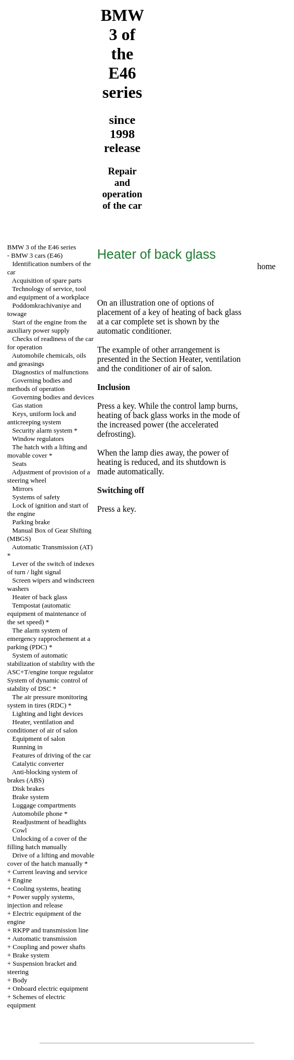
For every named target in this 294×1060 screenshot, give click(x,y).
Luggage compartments (44, 805)
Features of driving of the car (51, 755)
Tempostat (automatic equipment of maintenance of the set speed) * (46, 613)
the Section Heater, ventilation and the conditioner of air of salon (169, 364)
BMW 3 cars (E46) (36, 255)
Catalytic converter (38, 763)
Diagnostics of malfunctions (50, 372)
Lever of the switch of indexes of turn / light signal (51, 568)
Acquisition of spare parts (47, 280)
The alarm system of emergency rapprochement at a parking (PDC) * (49, 638)
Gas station (27, 405)
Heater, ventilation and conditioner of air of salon (42, 726)
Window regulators (37, 439)
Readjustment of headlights (49, 822)
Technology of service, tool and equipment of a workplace (48, 293)
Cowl (19, 830)
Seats (19, 464)
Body (19, 980)
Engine (22, 880)
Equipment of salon (39, 738)
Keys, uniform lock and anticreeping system (41, 418)
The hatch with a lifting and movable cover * (47, 451)
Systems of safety (36, 497)
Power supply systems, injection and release (40, 901)
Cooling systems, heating (46, 888)
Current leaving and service (49, 872)
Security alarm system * (45, 430)
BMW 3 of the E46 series (41, 247)
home (266, 266)
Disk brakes (28, 788)
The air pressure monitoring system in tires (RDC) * (47, 701)
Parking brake (31, 522)
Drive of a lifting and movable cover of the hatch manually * (51, 859)
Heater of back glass (40, 597)
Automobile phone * (40, 813)
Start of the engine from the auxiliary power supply (47, 326)
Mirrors (22, 489)
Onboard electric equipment (50, 988)
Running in (27, 747)
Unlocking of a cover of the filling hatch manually (47, 843)
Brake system (30, 797)
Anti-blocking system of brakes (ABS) (42, 776)
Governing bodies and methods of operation (39, 384)
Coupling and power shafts (48, 947)
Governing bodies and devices (53, 397)
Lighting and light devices (47, 713)
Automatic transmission (44, 938)
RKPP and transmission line (50, 930)
